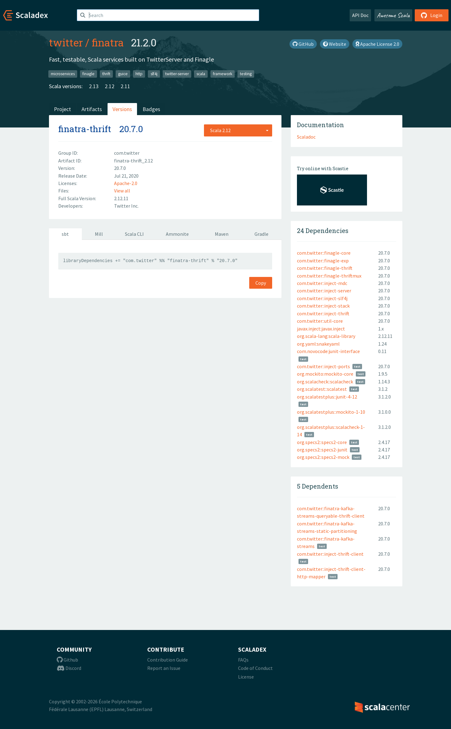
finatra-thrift (84, 129)
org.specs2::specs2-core (322, 442)
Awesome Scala (393, 15)
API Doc (360, 15)
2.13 (94, 86)
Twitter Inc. (126, 206)
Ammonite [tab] (177, 234)
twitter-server (177, 73)
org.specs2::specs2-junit (322, 449)
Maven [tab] (221, 234)
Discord (69, 668)
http (139, 73)
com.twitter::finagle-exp (323, 260)
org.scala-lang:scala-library (326, 336)
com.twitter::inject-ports (323, 366)
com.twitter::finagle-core (324, 253)
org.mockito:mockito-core (325, 374)
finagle (88, 73)
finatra (108, 42)
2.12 (109, 86)
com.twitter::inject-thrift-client (330, 554)
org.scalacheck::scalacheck (325, 381)
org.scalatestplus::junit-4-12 (327, 397)
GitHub (303, 44)
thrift (106, 73)
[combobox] (238, 130)
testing (246, 73)
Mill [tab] (99, 234)
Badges (151, 109)
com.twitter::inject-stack (323, 306)
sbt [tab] (65, 234)
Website (334, 44)
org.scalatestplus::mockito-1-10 (331, 412)
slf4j (154, 73)
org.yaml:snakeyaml (318, 344)
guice (123, 73)
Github (67, 660)
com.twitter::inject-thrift (323, 313)
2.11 (125, 86)
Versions (122, 109)
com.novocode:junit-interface (328, 351)
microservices (63, 73)
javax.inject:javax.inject (321, 329)
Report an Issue (163, 668)
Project (62, 109)
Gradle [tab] (261, 234)
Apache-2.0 (125, 183)
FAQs (243, 660)
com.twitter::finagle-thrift (324, 268)
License (246, 677)
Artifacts (92, 109)
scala (201, 73)
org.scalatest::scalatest (322, 389)
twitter (66, 42)
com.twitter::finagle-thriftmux (329, 276)
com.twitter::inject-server (324, 290)
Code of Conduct (255, 668)
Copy (260, 283)
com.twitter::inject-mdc (322, 283)
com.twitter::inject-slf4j (322, 298)
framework (222, 73)
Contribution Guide (167, 660)
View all (122, 191)
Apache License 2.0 (377, 44)
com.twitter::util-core (320, 321)
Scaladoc (306, 137)
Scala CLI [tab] (134, 234)
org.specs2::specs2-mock (323, 457)
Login (431, 15)
